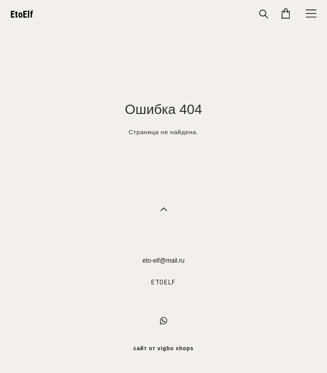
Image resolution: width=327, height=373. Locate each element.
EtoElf (21, 14)
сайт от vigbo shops (163, 348)
